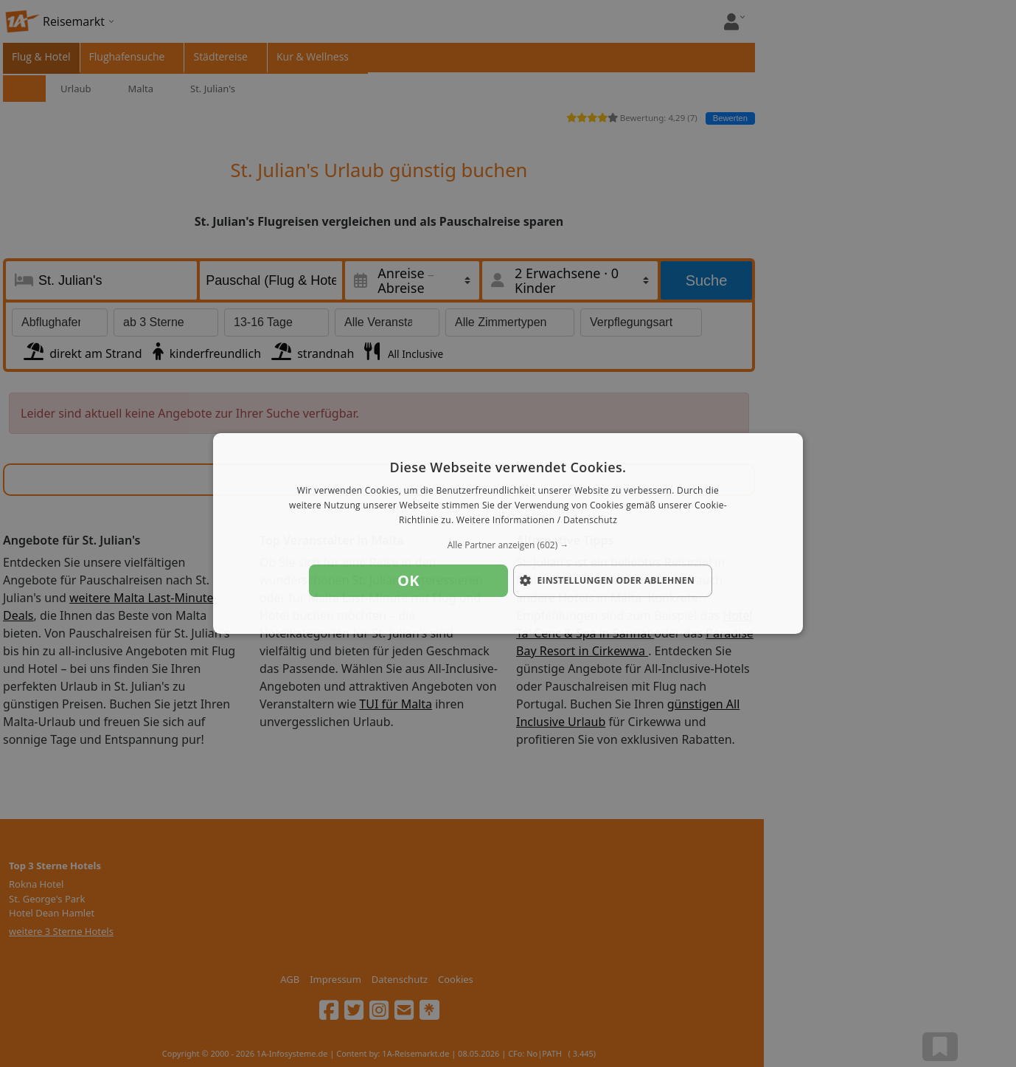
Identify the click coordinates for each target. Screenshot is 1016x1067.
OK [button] (408, 580)
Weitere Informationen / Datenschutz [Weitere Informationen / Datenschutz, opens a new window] (536, 520)
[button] (508, 545)
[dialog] (508, 533)
